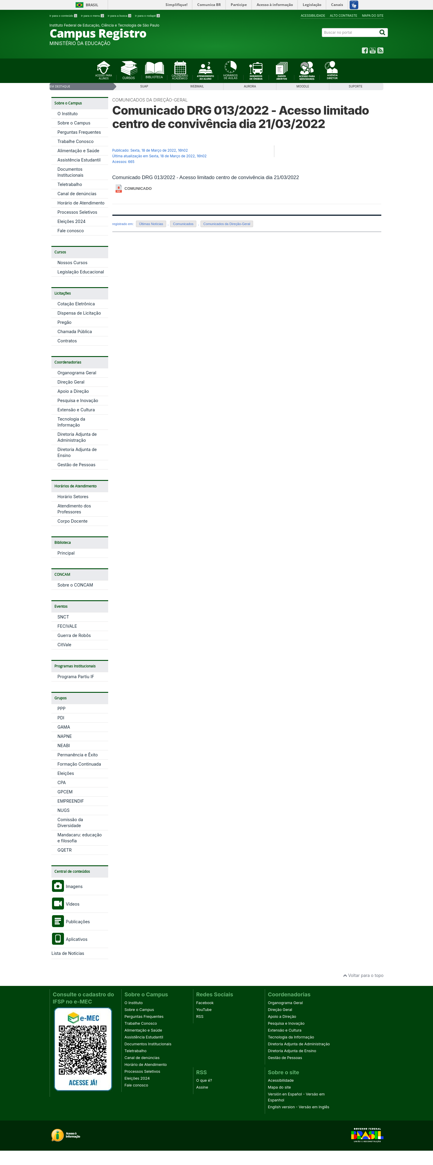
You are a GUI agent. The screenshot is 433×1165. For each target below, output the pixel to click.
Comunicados (183, 224)
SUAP (144, 86)
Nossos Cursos (72, 262)
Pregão (64, 322)
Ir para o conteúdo (64, 15)
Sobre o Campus (73, 122)
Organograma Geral (76, 372)
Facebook (205, 1003)
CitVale (64, 644)
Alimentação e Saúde (78, 150)
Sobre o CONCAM (75, 584)
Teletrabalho (69, 184)
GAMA (63, 727)
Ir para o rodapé (147, 15)
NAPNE (64, 736)
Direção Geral (70, 381)
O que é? (204, 1080)
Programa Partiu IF (75, 676)
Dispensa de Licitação (79, 313)
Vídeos (65, 904)
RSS (200, 1016)
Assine (202, 1087)
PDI (60, 717)
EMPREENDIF (70, 801)
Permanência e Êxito (77, 754)
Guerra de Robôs (74, 635)
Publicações (70, 921)
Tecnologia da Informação (291, 1037)
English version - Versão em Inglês (298, 1107)
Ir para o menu (93, 15)
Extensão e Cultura (76, 409)
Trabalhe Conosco (75, 141)
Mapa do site (372, 15)
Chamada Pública (74, 331)
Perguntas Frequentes (79, 132)
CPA (61, 782)
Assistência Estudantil (78, 159)
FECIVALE (67, 626)
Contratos (67, 340)
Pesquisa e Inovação (77, 400)
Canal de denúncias (76, 193)
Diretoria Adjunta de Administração (299, 1044)
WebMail (197, 86)
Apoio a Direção (73, 391)
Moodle (302, 86)
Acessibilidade (313, 15)
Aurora (250, 86)
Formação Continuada (79, 764)
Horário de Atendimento (81, 202)
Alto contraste (343, 15)
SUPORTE (355, 86)
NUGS (63, 810)
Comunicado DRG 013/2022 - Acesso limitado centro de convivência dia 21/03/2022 (240, 117)
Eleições (65, 773)
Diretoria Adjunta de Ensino (292, 1051)
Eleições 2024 (71, 221)
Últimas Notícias (151, 224)
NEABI (63, 745)
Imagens (66, 886)
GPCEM (65, 791)
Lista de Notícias (67, 953)
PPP (61, 708)
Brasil (92, 4)
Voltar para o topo (363, 975)
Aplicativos (69, 939)
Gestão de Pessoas (76, 464)
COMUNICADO (138, 188)
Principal (65, 552)
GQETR (64, 849)
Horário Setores (72, 496)
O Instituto (67, 113)
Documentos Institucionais (148, 1044)
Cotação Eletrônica (76, 303)
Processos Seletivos (77, 212)
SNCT (63, 616)
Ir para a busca (120, 15)
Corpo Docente (72, 521)
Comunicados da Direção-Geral (150, 99)
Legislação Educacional (80, 271)
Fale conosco (70, 230)
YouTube (204, 1009)
